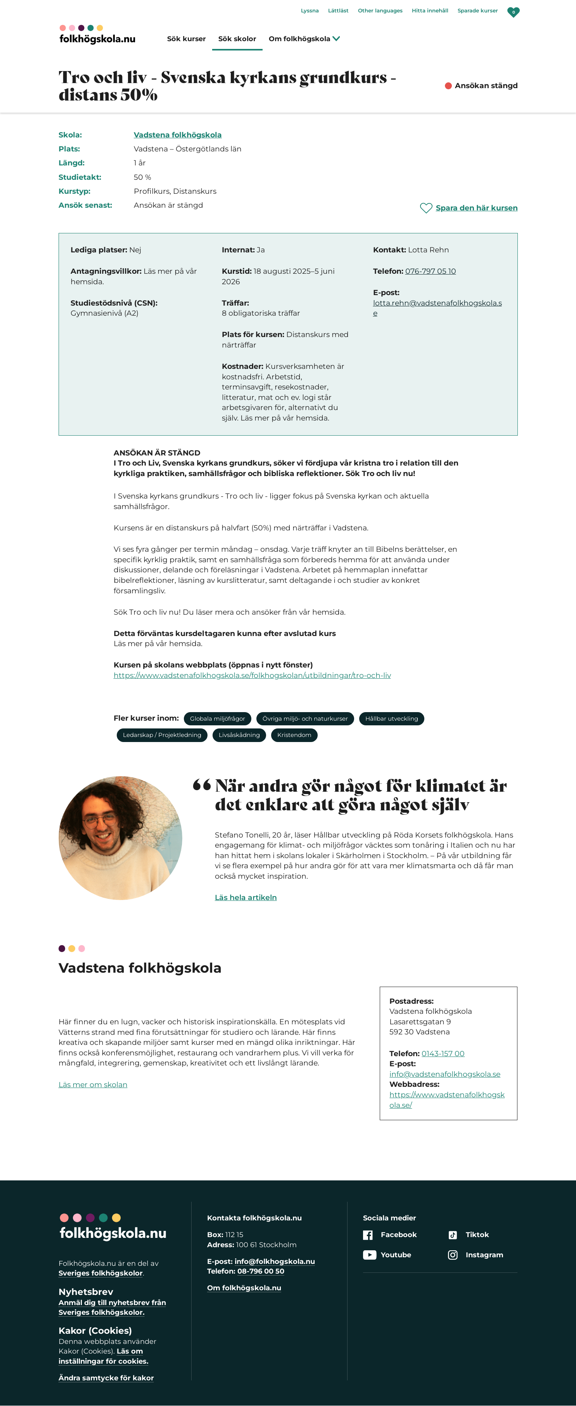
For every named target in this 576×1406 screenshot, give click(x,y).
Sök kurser (186, 39)
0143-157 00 (443, 1053)
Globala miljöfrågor (217, 718)
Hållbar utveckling (391, 718)
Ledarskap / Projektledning (162, 735)
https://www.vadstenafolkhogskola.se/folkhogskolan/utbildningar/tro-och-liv (252, 675)
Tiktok (468, 1235)
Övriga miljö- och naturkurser (305, 718)
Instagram (475, 1255)
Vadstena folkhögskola (178, 134)
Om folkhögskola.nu (244, 1288)
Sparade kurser (478, 10)
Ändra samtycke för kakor (106, 1378)
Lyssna (310, 10)
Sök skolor (237, 39)
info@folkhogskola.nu (275, 1261)
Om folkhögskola (305, 39)
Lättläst (338, 10)
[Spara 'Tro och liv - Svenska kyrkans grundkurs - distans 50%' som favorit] (469, 208)
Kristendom (294, 735)
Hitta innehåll (430, 10)
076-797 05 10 (430, 271)
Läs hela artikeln (246, 897)
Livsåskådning (239, 735)
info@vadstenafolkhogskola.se (444, 1074)
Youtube (387, 1255)
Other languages (380, 10)
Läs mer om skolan (93, 1084)
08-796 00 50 (260, 1271)
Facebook (390, 1235)
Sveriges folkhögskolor (101, 1273)
